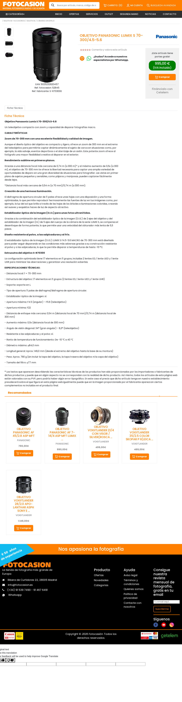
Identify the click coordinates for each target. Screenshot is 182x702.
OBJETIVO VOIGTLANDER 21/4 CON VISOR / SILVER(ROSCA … (101, 432)
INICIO (58, 14)
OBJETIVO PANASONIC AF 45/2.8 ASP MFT (24, 432)
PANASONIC (23, 440)
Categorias (101, 585)
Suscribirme (162, 609)
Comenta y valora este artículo (109, 49)
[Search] (74, 5)
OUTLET (109, 14)
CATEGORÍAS (15, 14)
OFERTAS (74, 14)
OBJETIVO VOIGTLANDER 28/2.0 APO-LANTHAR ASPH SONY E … (23, 504)
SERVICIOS (92, 14)
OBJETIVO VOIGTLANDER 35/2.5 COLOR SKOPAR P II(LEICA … (139, 434)
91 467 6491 (40, 590)
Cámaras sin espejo (45, 21)
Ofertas (99, 575)
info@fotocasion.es (20, 585)
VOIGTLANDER (101, 441)
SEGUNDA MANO (129, 14)
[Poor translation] (10, 660)
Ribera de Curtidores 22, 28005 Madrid (32, 580)
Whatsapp (15, 595)
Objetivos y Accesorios (14, 21)
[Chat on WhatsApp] (89, 58)
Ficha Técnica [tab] (15, 108)
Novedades (101, 580)
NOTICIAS (150, 14)
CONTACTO (169, 14)
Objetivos (30, 21)
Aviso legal (130, 575)
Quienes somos (134, 589)
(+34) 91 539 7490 (19, 590)
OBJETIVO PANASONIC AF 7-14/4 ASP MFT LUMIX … (62, 434)
